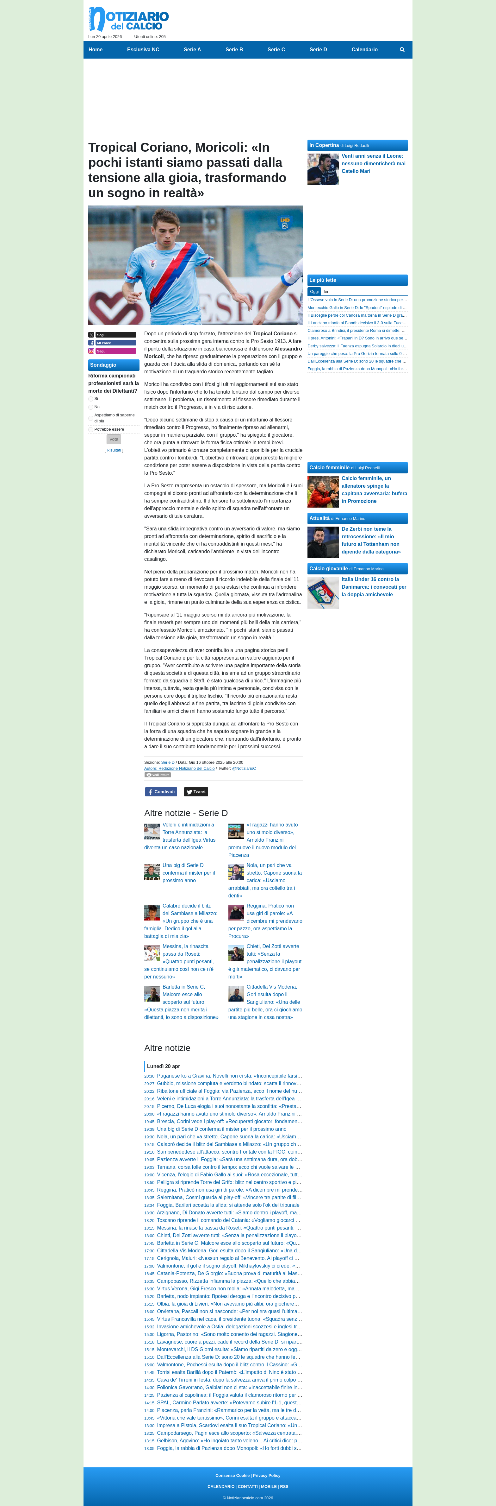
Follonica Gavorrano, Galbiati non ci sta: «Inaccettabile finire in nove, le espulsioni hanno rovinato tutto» (273, 1387)
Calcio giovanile (328, 568)
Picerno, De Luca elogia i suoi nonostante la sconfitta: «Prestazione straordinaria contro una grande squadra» (280, 1106)
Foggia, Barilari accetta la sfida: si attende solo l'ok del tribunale (228, 1205)
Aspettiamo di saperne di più (115, 418)
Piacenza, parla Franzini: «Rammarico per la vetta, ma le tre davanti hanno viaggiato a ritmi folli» (265, 1410)
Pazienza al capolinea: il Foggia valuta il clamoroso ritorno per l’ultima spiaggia (245, 1395)
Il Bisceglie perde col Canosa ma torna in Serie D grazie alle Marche (368, 315)
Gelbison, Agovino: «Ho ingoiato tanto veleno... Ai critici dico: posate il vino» (242, 1440)
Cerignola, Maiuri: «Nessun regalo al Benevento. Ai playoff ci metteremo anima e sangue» (258, 1258)
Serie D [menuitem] (318, 49)
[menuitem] (402, 49)
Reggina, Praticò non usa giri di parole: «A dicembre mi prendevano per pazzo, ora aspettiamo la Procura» (265, 921)
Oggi (314, 291)
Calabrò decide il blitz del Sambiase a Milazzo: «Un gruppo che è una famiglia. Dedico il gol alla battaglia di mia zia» (180, 921)
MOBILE (269, 1486)
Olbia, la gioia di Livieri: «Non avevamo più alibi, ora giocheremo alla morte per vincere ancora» (264, 1304)
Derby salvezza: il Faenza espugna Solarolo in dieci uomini (360, 346)
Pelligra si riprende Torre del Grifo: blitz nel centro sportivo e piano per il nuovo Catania (254, 1182)
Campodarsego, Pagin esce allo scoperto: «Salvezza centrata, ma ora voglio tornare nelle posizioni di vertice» (280, 1433)
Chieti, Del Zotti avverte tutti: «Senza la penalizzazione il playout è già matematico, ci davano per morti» (264, 961)
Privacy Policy (267, 1475)
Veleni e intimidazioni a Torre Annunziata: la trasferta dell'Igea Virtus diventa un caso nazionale (263, 1098)
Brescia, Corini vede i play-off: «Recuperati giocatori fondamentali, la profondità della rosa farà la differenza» (278, 1121)
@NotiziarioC (244, 768)
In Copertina (324, 145)
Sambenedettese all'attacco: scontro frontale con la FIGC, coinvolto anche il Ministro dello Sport (264, 1152)
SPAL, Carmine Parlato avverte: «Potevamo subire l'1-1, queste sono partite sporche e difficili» (263, 1402)
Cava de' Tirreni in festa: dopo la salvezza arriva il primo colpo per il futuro (240, 1380)
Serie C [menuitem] (276, 49)
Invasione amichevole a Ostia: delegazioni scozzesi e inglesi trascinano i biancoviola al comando (265, 1326)
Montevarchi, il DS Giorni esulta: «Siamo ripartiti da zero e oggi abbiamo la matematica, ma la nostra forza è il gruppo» (290, 1349)
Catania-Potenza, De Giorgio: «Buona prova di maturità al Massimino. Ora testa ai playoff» (258, 1273)
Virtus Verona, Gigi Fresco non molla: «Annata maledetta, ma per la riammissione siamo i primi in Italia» (273, 1288)
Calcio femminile (329, 467)
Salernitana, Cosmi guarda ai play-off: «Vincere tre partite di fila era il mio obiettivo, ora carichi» (263, 1197)
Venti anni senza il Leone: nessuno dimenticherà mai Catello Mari (374, 163)
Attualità (319, 518)
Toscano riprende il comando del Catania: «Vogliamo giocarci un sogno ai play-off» (249, 1220)
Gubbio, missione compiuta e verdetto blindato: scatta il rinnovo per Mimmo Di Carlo (251, 1083)
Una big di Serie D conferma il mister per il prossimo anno (189, 873)
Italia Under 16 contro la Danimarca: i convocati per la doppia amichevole (374, 587)
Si (96, 398)
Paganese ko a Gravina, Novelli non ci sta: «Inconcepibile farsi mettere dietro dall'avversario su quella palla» (278, 1076)
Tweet (196, 792)
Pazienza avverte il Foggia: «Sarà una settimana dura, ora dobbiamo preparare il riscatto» (258, 1159)
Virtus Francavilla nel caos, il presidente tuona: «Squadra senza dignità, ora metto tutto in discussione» (272, 1319)
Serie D (168, 762)
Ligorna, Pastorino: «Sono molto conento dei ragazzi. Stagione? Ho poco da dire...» (250, 1334)
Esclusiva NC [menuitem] (143, 49)
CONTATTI (248, 1486)
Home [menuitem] (95, 49)
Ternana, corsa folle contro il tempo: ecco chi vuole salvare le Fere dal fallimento (247, 1167)
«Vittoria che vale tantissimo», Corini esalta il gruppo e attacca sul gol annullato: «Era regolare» (264, 1418)
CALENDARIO (221, 1486)
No (97, 406)
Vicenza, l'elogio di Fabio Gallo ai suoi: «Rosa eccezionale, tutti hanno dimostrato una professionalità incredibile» (283, 1174)
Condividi (161, 792)
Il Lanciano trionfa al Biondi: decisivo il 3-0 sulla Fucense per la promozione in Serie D (384, 322)
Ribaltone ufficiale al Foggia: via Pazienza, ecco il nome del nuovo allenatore (243, 1091)
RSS (284, 1486)
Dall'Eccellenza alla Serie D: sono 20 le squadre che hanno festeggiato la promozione (253, 1357)
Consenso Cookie (232, 1475)
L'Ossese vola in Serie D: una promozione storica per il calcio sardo (368, 299)
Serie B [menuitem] (234, 49)
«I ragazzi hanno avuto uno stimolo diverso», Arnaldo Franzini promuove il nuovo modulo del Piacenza (263, 840)
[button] (114, 439)
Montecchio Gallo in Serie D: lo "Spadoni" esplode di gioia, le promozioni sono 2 (379, 307)
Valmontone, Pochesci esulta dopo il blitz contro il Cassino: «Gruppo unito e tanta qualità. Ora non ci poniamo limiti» (287, 1364)
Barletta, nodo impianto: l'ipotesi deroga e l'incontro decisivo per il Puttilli (238, 1296)
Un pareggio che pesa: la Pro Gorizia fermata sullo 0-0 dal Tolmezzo (368, 353)
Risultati (114, 450)
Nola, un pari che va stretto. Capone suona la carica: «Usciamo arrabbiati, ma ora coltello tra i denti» (265, 880)
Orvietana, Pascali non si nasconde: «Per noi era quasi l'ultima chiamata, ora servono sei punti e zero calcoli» (280, 1311)
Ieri (326, 291)
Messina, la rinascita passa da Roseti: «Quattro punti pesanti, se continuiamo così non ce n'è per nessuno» (179, 961)
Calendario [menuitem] (365, 49)
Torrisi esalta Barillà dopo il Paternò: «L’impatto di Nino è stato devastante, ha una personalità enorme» (272, 1372)
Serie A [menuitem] (192, 49)
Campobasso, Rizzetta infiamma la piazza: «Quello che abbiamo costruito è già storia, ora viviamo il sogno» (278, 1281)
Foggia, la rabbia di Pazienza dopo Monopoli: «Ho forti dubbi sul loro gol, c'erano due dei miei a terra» (271, 1448)
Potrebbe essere (109, 429)
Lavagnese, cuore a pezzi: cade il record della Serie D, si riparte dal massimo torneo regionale (263, 1342)
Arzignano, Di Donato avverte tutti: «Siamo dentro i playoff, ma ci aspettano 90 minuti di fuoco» (263, 1212)
